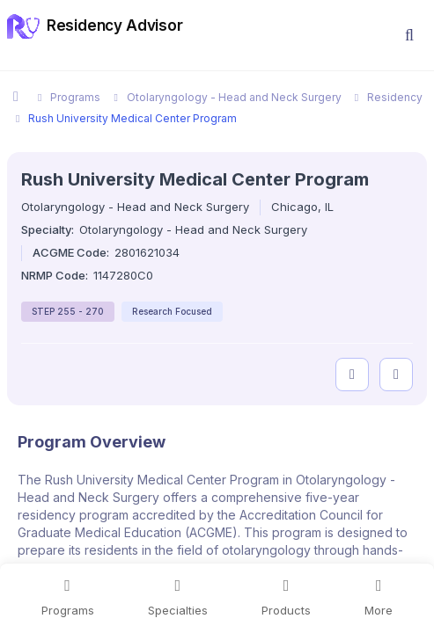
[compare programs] (396, 374)
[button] (409, 35)
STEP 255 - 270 (68, 311)
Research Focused (172, 311)
